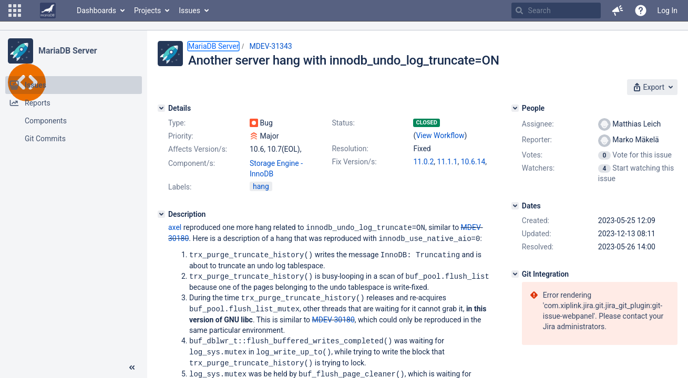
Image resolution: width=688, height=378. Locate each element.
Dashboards (96, 10)
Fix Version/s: (354, 162)
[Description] (161, 214)
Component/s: (191, 163)
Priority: (180, 136)
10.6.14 (473, 162)
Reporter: (537, 139)
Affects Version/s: (197, 149)
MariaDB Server (67, 51)
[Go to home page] (48, 10)
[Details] (161, 108)
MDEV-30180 (333, 316)
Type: (177, 123)
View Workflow (440, 135)
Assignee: (538, 124)
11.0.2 (423, 162)
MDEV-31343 (270, 46)
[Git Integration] (515, 274)
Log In (667, 10)
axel (174, 227)
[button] (14, 10)
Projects (147, 10)
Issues (189, 10)
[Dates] (515, 205)
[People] (515, 108)
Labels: (179, 187)
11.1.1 (447, 162)
